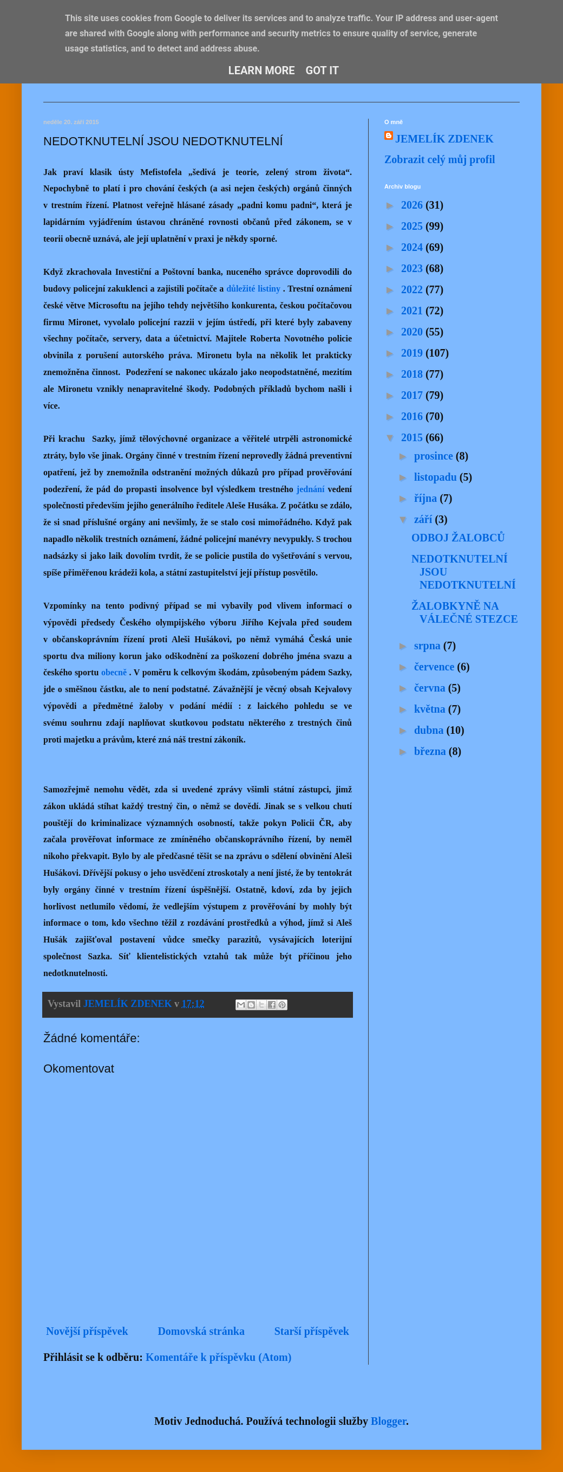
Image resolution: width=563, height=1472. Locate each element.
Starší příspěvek (311, 1331)
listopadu (437, 477)
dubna (430, 730)
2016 (413, 416)
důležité (240, 288)
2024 (413, 247)
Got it (322, 70)
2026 (413, 205)
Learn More (261, 70)
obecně (114, 672)
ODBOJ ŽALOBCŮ (458, 538)
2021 (413, 311)
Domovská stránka (201, 1331)
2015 (413, 437)
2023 (413, 268)
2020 (413, 332)
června (431, 688)
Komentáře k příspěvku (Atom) (218, 1357)
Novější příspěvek (87, 1331)
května (431, 709)
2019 (413, 353)
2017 (413, 395)
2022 (413, 289)
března (431, 751)
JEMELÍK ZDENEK (444, 139)
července (435, 667)
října (427, 498)
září (424, 519)
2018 (413, 374)
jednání (311, 489)
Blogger (388, 1421)
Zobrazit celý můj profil (439, 159)
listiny (269, 288)
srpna (428, 645)
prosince (435, 456)
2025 (413, 226)
